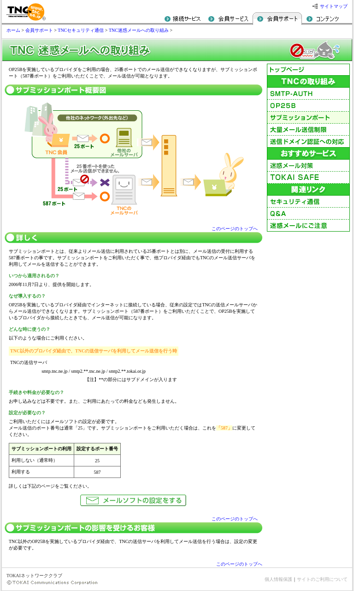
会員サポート (39, 30)
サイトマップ (334, 6)
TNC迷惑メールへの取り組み (139, 30)
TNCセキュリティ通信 (81, 30)
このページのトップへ (235, 228)
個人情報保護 (278, 579)
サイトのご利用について (322, 579)
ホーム (13, 30)
